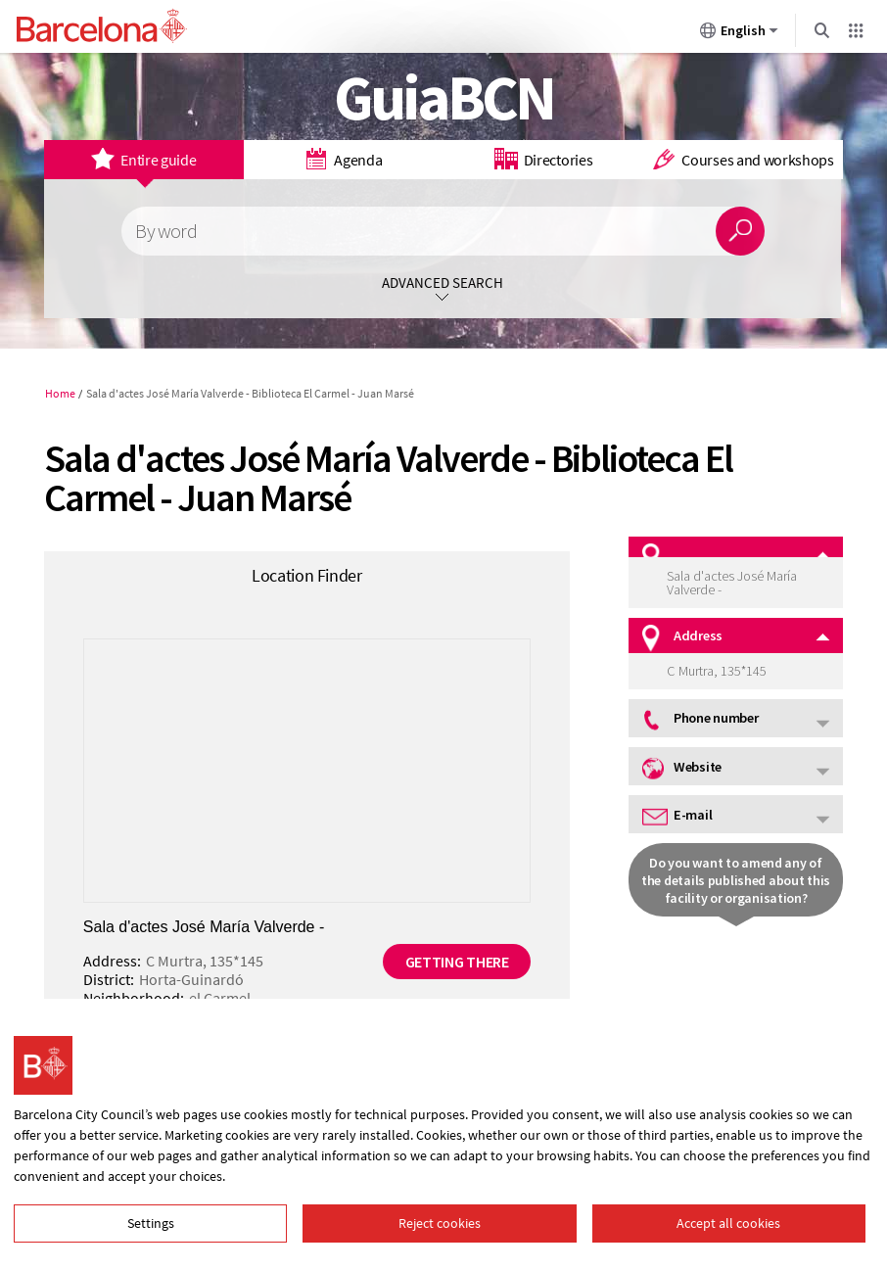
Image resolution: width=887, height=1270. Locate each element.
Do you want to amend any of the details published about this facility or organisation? (735, 880)
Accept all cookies (728, 1223)
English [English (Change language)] (739, 34)
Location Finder (307, 575)
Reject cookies (439, 1223)
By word (165, 231)
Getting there (457, 961)
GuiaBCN (444, 97)
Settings (150, 1223)
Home (60, 393)
